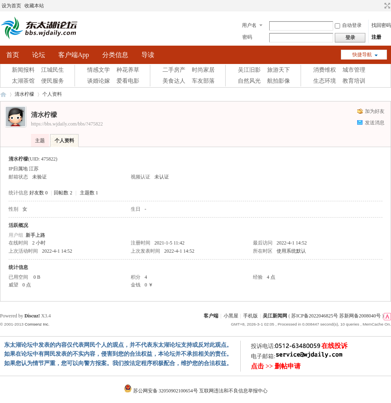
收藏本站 (34, 6)
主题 (40, 140)
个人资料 (64, 140)
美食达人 (174, 81)
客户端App (73, 54)
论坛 (38, 54)
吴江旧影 (249, 70)
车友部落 (203, 81)
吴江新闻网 (275, 316)
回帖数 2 (63, 193)
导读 (147, 54)
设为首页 (11, 6)
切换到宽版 (386, 5)
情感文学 (98, 70)
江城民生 (52, 70)
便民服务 (52, 81)
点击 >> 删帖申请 (276, 366)
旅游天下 (278, 70)
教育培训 (354, 81)
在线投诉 (334, 345)
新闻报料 (23, 70)
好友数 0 (38, 193)
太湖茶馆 (23, 81)
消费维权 (324, 70)
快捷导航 (362, 54)
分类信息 (115, 54)
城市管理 (354, 70)
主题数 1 (89, 193)
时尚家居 (203, 70)
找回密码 (381, 25)
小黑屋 (231, 316)
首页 (12, 54)
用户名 (249, 25)
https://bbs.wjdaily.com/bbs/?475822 (67, 124)
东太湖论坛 (3, 94)
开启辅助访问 (380, 5)
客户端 (211, 316)
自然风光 (249, 81)
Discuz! (32, 316)
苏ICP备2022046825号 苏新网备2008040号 (336, 316)
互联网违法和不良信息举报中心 (233, 391)
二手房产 (174, 70)
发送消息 (374, 123)
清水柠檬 (24, 94)
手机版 (250, 316)
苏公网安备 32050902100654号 (161, 391)
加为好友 (374, 111)
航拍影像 (278, 81)
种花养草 (127, 70)
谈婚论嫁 (98, 81)
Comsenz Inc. (36, 324)
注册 (376, 37)
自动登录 (348, 25)
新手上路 (35, 235)
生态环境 (324, 81)
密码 (247, 37)
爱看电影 (127, 81)
